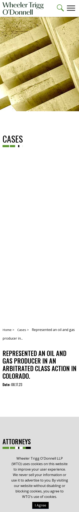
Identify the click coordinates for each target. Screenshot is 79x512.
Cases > (23, 330)
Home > (8, 330)
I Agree (40, 505)
